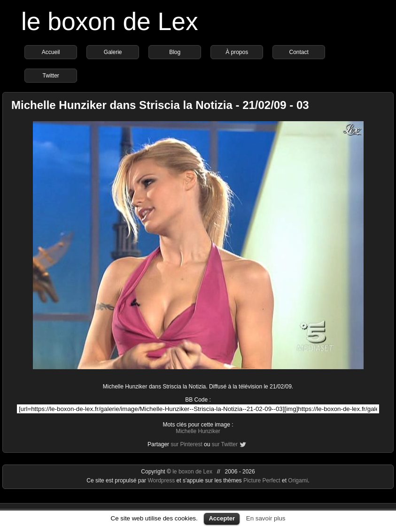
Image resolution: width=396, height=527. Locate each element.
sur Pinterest (186, 444)
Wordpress (162, 480)
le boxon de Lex (109, 21)
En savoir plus (266, 518)
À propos (236, 52)
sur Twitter (225, 444)
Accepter (222, 518)
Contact (298, 52)
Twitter (50, 75)
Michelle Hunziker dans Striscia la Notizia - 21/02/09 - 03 (160, 105)
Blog (174, 52)
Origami (298, 480)
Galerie (113, 52)
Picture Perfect (261, 480)
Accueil (51, 52)
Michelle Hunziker (198, 431)
